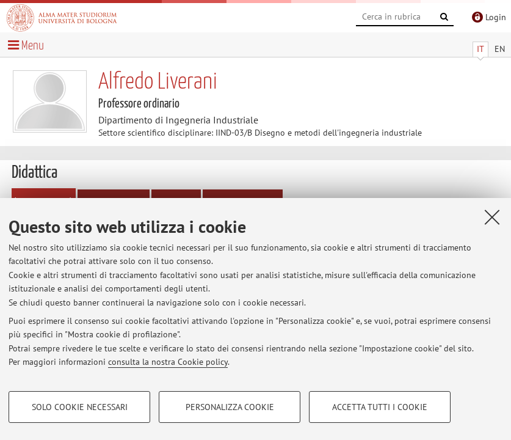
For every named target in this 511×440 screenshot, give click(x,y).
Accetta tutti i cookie (379, 407)
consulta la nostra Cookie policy (168, 361)
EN (500, 48)
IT (480, 48)
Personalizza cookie (230, 407)
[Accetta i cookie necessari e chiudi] (492, 217)
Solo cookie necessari (80, 407)
